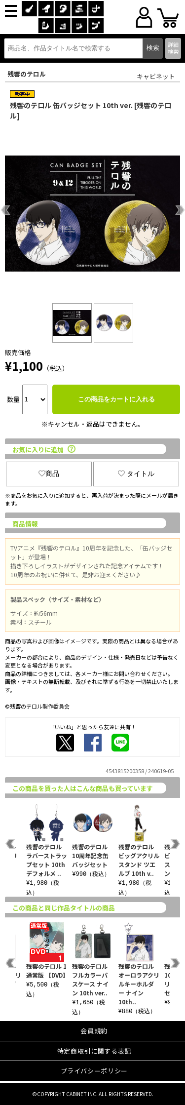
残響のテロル (26, 74)
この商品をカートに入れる (116, 399)
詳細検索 (173, 47)
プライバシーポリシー (94, 1070)
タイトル (136, 473)
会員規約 (94, 1030)
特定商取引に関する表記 (94, 1051)
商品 (48, 473)
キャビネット (156, 76)
